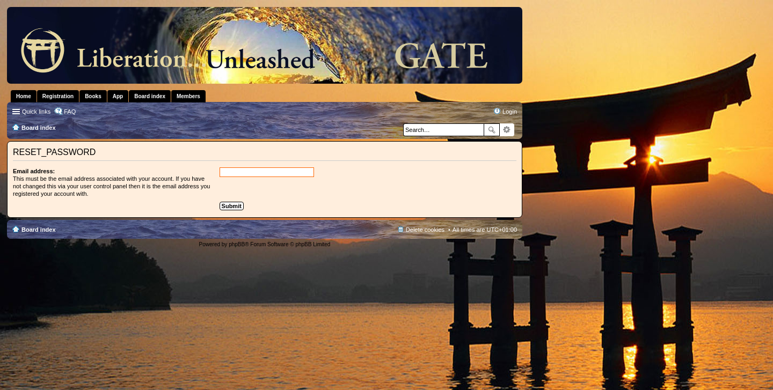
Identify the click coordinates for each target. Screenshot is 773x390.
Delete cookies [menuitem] (425, 229)
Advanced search (507, 129)
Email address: (34, 171)
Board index (38, 229)
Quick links (36, 111)
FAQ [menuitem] (70, 111)
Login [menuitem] (509, 111)
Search (492, 129)
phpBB (237, 244)
